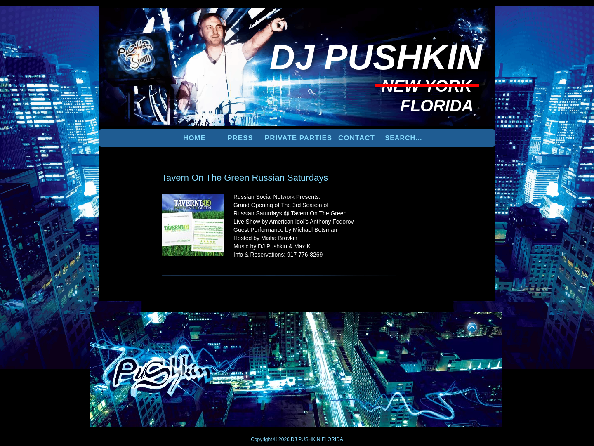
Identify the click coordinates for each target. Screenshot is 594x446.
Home (194, 138)
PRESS (240, 138)
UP (466, 326)
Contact (356, 138)
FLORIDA (332, 439)
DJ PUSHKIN (305, 439)
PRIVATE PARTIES (298, 138)
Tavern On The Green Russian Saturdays (245, 177)
